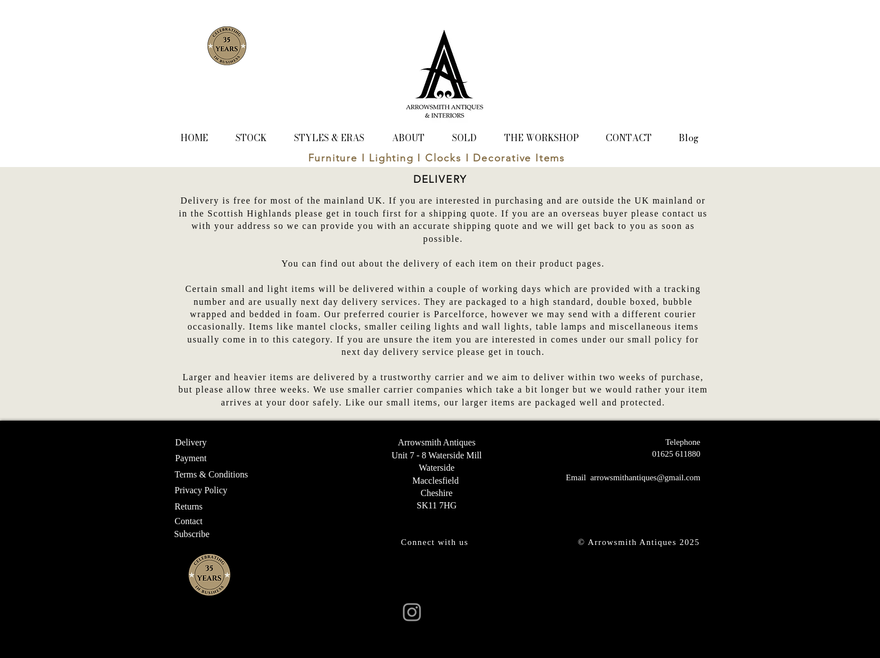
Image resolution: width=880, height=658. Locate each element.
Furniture (333, 158)
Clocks (443, 158)
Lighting (391, 158)
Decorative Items (519, 158)
